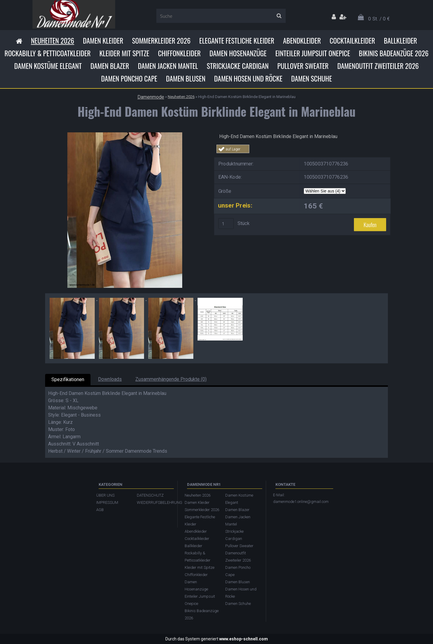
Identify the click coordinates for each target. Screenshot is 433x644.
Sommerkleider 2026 (161, 40)
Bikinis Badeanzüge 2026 (393, 53)
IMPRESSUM (107, 502)
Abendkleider (302, 40)
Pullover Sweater (302, 66)
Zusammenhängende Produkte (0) (171, 379)
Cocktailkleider (352, 40)
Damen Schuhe (311, 78)
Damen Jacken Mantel (168, 66)
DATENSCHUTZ (150, 495)
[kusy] (226, 223)
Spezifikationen (67, 379)
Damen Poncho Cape (129, 78)
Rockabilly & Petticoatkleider (48, 53)
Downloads (110, 379)
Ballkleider (400, 40)
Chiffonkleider (179, 53)
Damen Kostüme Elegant (47, 66)
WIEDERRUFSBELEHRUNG (154, 502)
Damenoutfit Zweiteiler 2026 (378, 66)
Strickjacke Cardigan (238, 66)
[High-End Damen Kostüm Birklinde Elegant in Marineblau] (124, 134)
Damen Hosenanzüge (237, 53)
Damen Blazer (110, 66)
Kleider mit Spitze (124, 53)
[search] (279, 16)
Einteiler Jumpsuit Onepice (312, 53)
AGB (100, 509)
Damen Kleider (103, 40)
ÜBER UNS (105, 495)
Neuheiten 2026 (52, 40)
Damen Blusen (185, 78)
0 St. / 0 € (379, 19)
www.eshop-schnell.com (243, 638)
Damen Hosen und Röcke (248, 78)
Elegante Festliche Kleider (237, 40)
